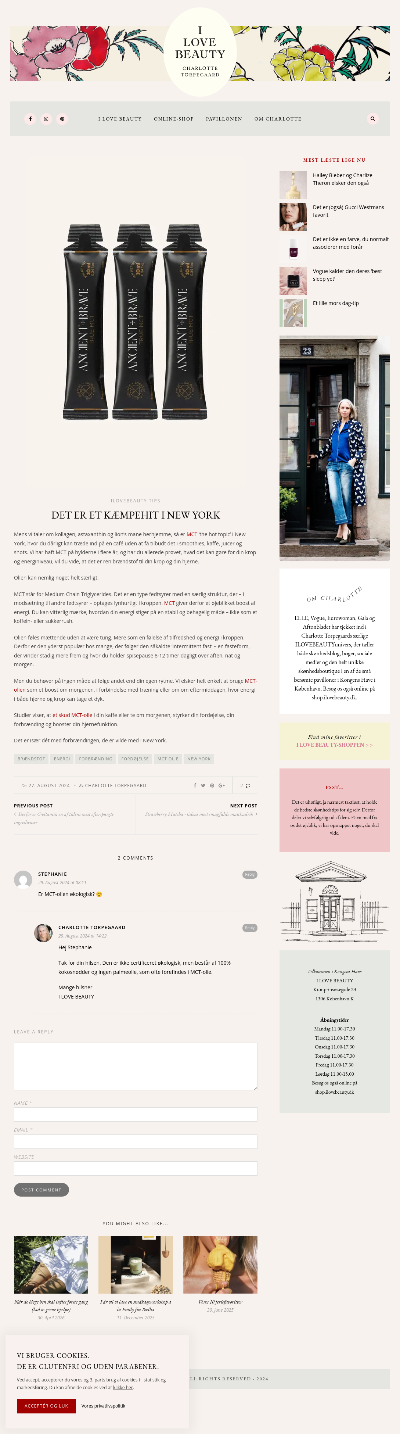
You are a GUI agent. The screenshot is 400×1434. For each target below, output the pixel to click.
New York (199, 758)
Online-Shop (174, 119)
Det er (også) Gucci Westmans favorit (348, 211)
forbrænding (95, 758)
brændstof (31, 758)
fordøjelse (135, 758)
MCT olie (168, 758)
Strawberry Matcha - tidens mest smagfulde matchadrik (201, 814)
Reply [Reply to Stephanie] (250, 874)
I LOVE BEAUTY (120, 119)
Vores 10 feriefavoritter (220, 1301)
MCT (192, 534)
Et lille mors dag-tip (336, 303)
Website (24, 1157)
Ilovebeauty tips (136, 501)
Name (23, 1103)
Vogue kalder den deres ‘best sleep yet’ (347, 275)
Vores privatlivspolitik (103, 1406)
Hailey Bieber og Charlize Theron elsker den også (342, 179)
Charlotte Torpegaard (116, 785)
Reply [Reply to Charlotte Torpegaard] (250, 927)
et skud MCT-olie (72, 714)
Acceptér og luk (46, 1406)
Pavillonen (224, 119)
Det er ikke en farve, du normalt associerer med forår (351, 243)
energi (62, 758)
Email (23, 1129)
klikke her (123, 1387)
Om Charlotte (278, 119)
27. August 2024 (49, 785)
